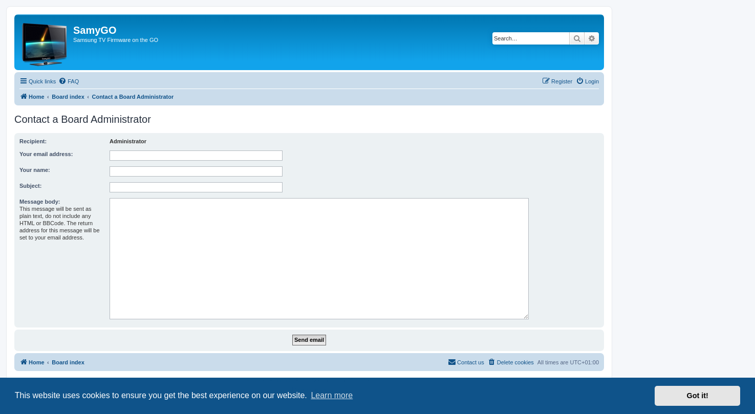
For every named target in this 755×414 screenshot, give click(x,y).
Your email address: (46, 154)
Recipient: (33, 141)
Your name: (34, 170)
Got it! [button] (697, 395)
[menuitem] (68, 81)
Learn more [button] (332, 395)
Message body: (39, 202)
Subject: (30, 186)
